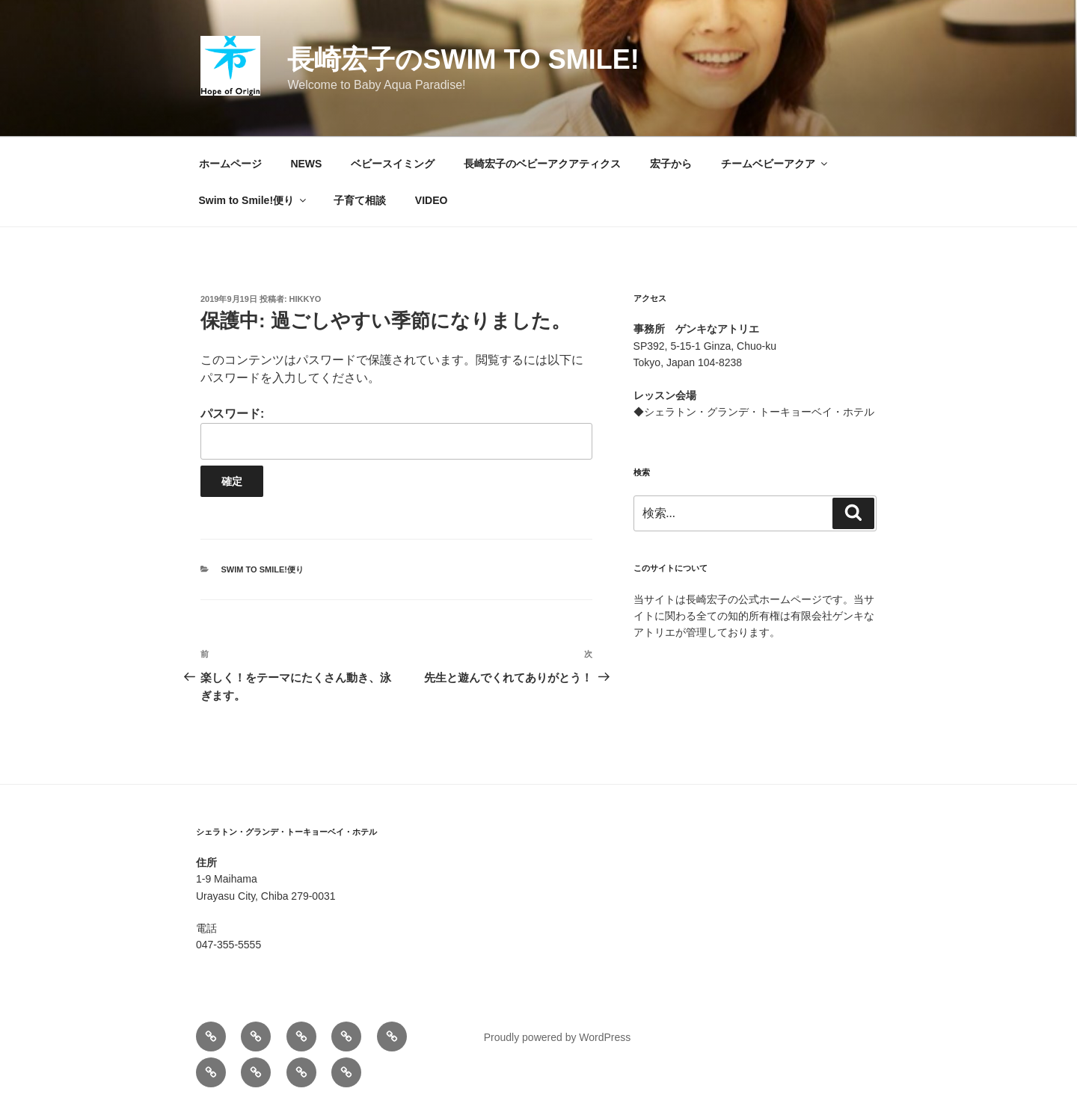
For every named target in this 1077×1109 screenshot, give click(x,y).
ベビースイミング (393, 164)
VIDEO (431, 200)
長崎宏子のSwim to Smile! (463, 59)
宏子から (671, 164)
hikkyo (305, 298)
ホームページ (230, 164)
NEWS (306, 164)
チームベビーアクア (775, 164)
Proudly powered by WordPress (557, 1037)
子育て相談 (360, 200)
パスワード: (396, 433)
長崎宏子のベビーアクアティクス (542, 164)
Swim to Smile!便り (254, 200)
